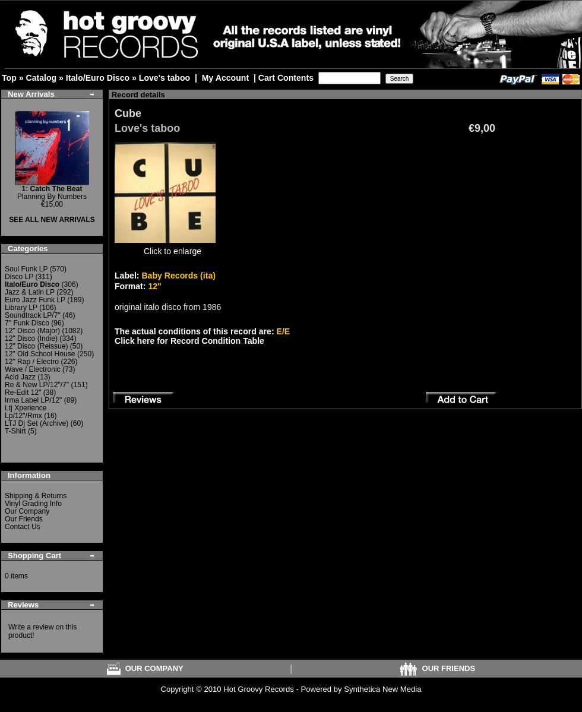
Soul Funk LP (26, 269)
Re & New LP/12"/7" (37, 385)
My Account (225, 78)
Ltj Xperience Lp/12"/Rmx (26, 412)
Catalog (41, 78)
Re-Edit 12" (23, 392)
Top (9, 78)
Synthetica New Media (382, 689)
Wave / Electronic (33, 369)
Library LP (21, 307)
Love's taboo (164, 78)
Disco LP (19, 277)
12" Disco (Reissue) (36, 346)
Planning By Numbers (52, 193)
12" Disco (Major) (32, 331)
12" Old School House (40, 354)
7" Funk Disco (27, 323)
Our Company (27, 511)
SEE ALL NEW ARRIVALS (52, 220)
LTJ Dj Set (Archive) (36, 423)
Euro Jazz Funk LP (35, 300)
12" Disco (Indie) (31, 338)
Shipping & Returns (36, 496)
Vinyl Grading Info (33, 503)
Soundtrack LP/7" (33, 315)
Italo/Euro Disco (97, 78)
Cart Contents (286, 78)
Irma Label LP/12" (33, 400)
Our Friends (24, 519)
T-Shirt (15, 431)
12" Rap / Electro (32, 361)
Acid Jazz (20, 377)
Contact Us (22, 527)
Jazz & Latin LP (30, 292)
